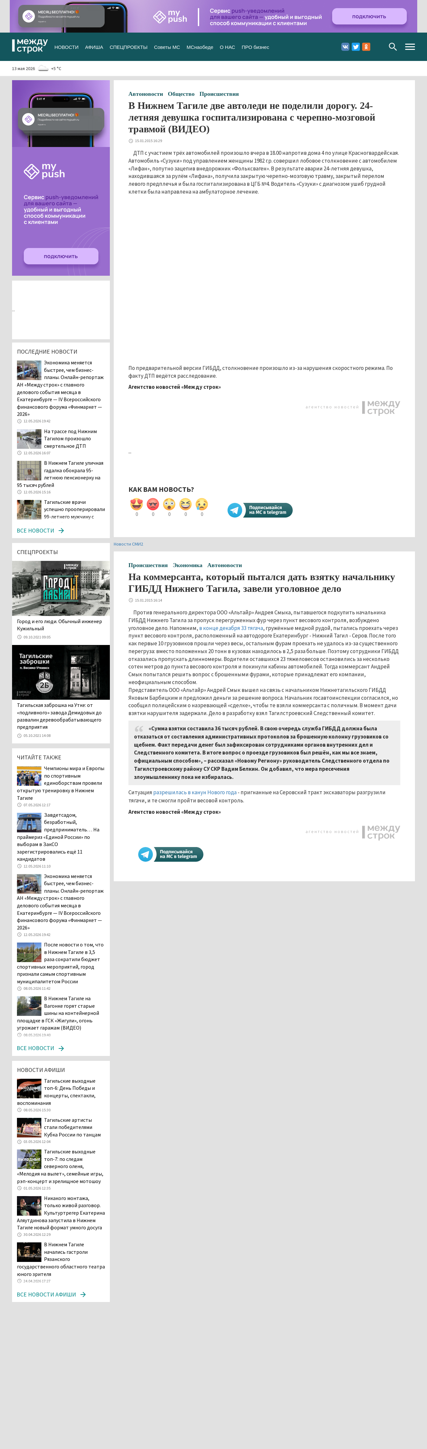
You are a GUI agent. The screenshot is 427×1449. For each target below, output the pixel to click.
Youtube (377, 47)
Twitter (356, 47)
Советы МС (167, 46)
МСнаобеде (199, 46)
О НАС (227, 46)
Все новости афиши (46, 1294)
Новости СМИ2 (128, 544)
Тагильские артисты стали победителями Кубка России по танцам (72, 1127)
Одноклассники (366, 47)
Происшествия (219, 94)
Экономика (187, 565)
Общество (181, 94)
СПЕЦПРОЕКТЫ (128, 46)
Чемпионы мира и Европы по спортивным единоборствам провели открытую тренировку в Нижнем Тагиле (60, 783)
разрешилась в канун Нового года (195, 792)
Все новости (35, 530)
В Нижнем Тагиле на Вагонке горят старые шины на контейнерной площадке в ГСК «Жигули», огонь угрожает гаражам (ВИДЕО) (58, 1013)
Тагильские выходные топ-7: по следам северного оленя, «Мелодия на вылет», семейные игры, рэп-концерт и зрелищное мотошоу (60, 1166)
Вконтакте (345, 47)
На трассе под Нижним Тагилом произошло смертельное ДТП (70, 438)
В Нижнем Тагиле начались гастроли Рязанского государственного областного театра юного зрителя (61, 1259)
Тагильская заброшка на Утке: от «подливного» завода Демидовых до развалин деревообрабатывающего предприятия (59, 716)
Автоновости (145, 94)
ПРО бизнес (255, 46)
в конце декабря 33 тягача (231, 628)
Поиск (393, 47)
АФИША (94, 46)
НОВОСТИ (66, 46)
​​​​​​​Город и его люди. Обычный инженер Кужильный (59, 625)
